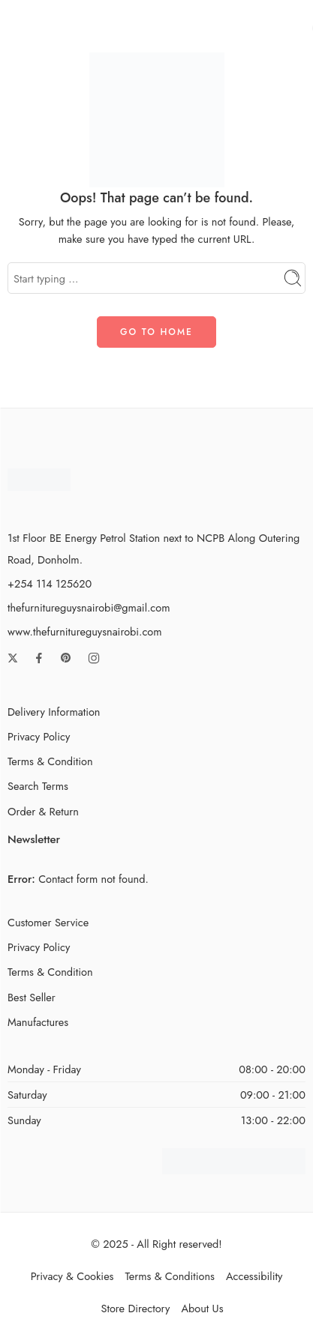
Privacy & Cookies (72, 1276)
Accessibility (254, 1276)
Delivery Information (54, 711)
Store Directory (135, 1308)
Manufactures (38, 1022)
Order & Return (43, 811)
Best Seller (32, 997)
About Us (202, 1308)
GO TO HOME (156, 332)
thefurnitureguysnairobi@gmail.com (89, 607)
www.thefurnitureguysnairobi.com (85, 631)
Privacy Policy (39, 736)
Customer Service (48, 922)
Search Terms (38, 786)
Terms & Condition (50, 761)
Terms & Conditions (170, 1276)
